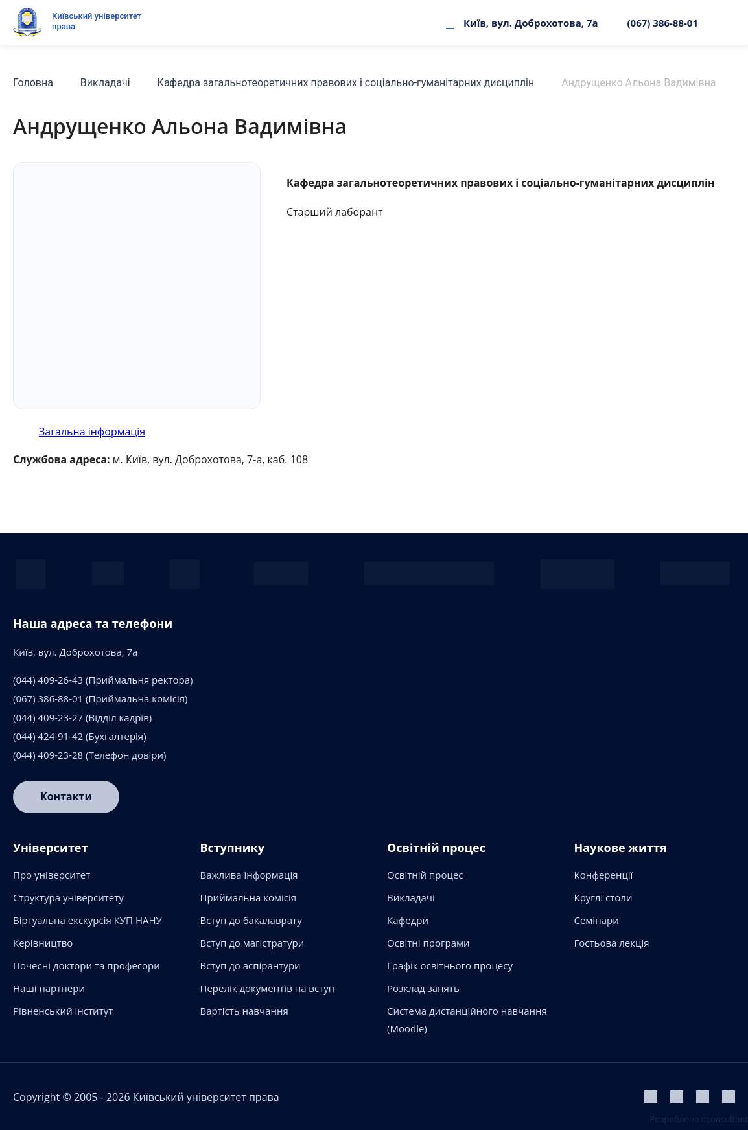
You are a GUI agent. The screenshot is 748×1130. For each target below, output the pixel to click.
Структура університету (68, 897)
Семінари (596, 920)
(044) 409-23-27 (48, 717)
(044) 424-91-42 (48, 736)
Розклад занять (423, 988)
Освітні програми (428, 942)
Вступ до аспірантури (250, 965)
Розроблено (699, 1119)
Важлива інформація (249, 874)
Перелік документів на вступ (267, 988)
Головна (33, 82)
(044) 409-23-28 (48, 754)
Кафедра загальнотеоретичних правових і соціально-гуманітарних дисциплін (346, 82)
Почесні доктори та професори (86, 965)
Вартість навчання (244, 1010)
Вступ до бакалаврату (251, 920)
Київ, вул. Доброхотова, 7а (530, 22)
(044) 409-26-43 (48, 679)
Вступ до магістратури (252, 942)
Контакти (66, 797)
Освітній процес (425, 874)
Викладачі (105, 82)
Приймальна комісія (248, 897)
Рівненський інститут (63, 1010)
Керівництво (43, 942)
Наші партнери (49, 988)
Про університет (51, 874)
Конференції (603, 874)
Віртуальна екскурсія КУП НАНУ (87, 920)
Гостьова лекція (611, 942)
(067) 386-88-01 (662, 22)
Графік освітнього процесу (450, 965)
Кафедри (407, 920)
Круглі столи (603, 897)
